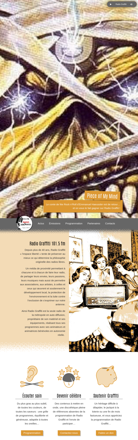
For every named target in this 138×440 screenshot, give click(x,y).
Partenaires (93, 223)
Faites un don (106, 432)
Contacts (110, 223)
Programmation (73, 223)
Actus (41, 223)
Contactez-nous (69, 432)
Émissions (54, 223)
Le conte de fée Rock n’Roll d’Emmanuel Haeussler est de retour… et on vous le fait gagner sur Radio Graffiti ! (83, 206)
